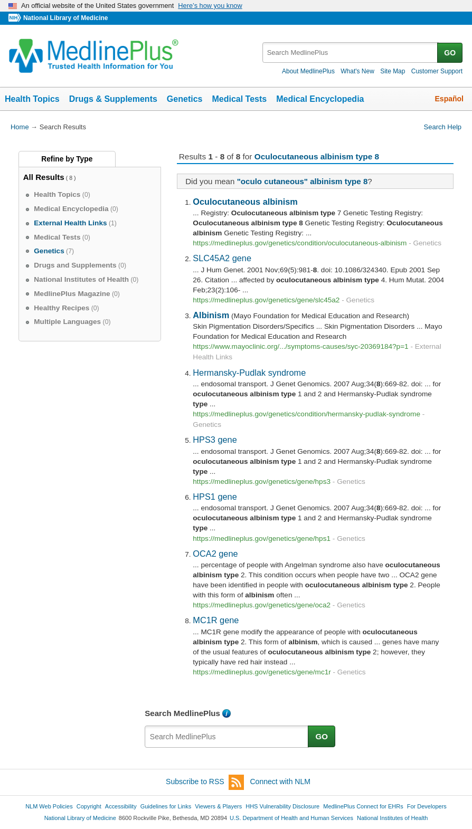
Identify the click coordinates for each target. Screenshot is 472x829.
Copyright (89, 806)
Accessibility (121, 806)
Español (449, 98)
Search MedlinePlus (182, 713)
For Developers (427, 806)
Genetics (185, 98)
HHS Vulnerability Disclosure (282, 806)
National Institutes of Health (392, 818)
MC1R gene (216, 620)
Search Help (442, 127)
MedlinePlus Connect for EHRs (363, 806)
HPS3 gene (215, 439)
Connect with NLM (280, 781)
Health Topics (32, 98)
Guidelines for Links (165, 806)
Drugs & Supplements (113, 98)
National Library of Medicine (65, 18)
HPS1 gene (215, 496)
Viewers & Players (218, 806)
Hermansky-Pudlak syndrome (249, 372)
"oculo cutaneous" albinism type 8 (302, 181)
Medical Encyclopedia (320, 98)
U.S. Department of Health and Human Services (291, 818)
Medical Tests (239, 98)
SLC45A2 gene (222, 258)
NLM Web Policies (49, 806)
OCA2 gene (215, 553)
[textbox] (350, 52)
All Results (43, 177)
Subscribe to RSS (205, 782)
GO (450, 53)
